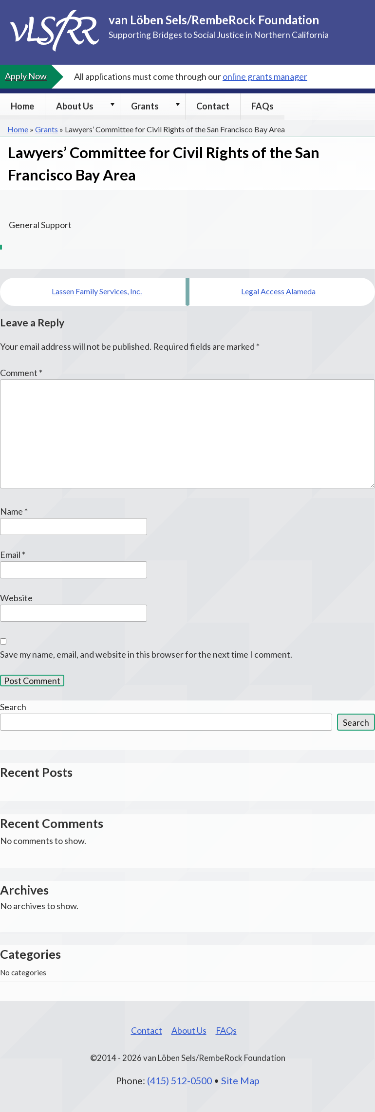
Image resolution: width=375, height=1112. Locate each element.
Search (13, 706)
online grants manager (265, 76)
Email (12, 554)
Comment (21, 372)
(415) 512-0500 (179, 1080)
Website (16, 597)
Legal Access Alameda (278, 291)
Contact (212, 106)
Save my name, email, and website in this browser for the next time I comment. (146, 654)
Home (22, 106)
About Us (75, 106)
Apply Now (26, 76)
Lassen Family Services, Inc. (97, 291)
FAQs (262, 106)
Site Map (240, 1080)
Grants (145, 106)
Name (14, 511)
